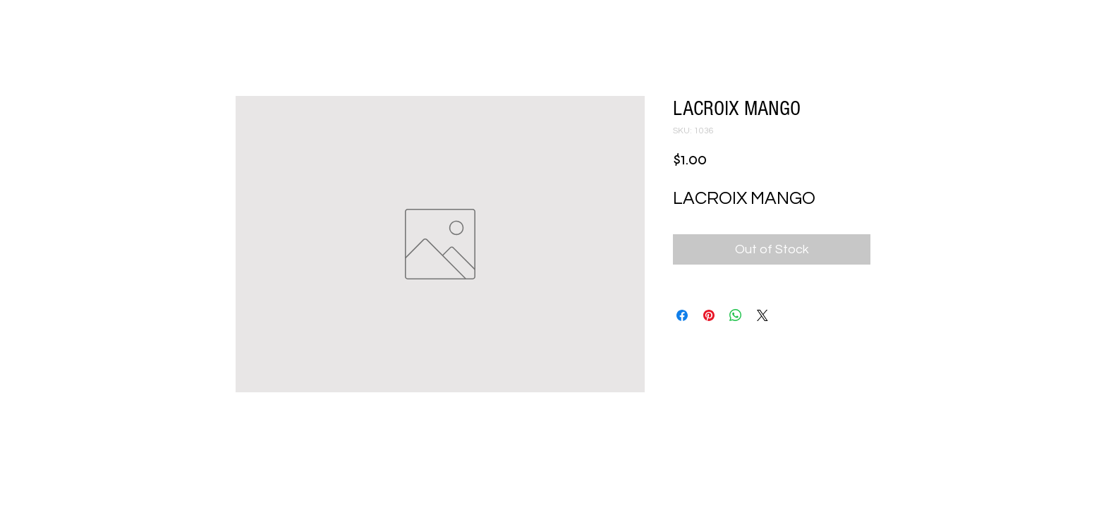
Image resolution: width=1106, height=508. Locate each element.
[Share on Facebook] (682, 315)
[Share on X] (762, 315)
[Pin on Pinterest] (708, 315)
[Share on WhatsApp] (735, 315)
